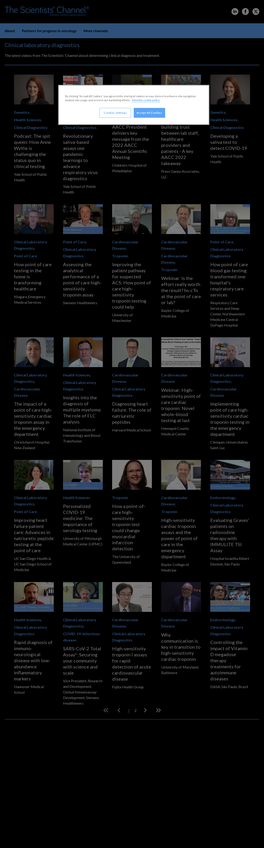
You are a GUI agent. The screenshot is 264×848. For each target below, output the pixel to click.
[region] (133, 105)
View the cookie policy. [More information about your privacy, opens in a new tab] (146, 100)
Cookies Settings (115, 112)
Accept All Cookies (149, 112)
